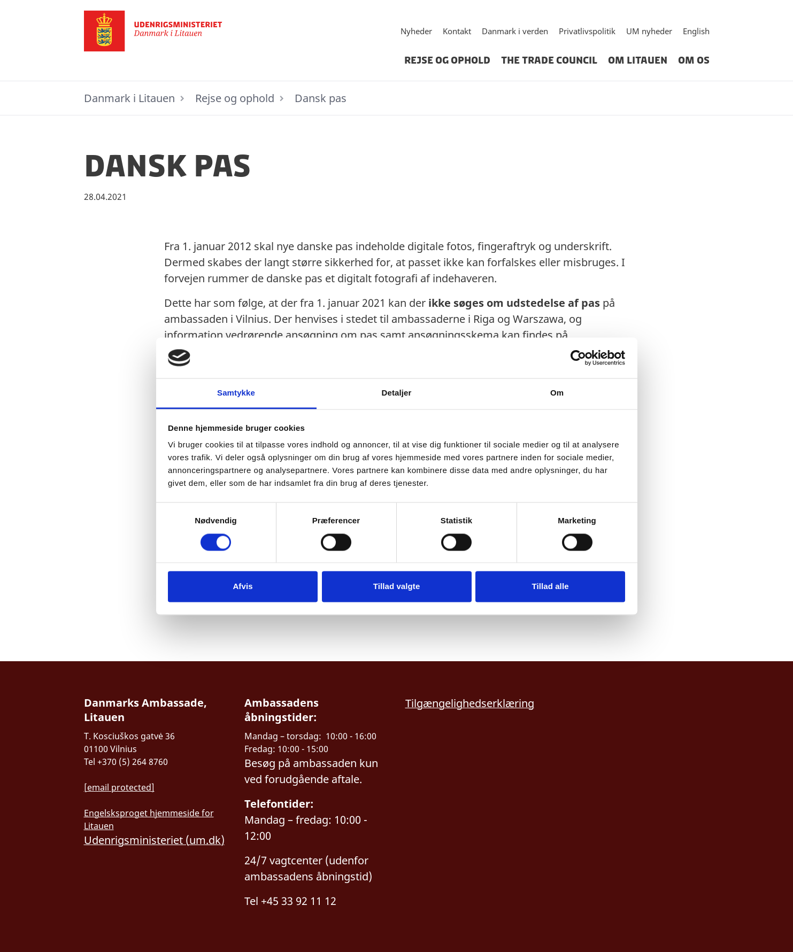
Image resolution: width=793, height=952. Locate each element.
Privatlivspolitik (587, 31)
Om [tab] (557, 393)
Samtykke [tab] (236, 393)
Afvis (242, 586)
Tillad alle (550, 586)
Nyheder (416, 31)
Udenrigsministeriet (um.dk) (154, 840)
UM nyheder (649, 31)
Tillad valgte (396, 586)
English (696, 31)
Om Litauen (637, 60)
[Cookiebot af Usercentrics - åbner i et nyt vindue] (578, 358)
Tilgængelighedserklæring (469, 703)
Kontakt (457, 31)
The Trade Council (549, 60)
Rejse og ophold (447, 60)
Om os (694, 60)
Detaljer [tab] (397, 393)
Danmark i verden (515, 31)
